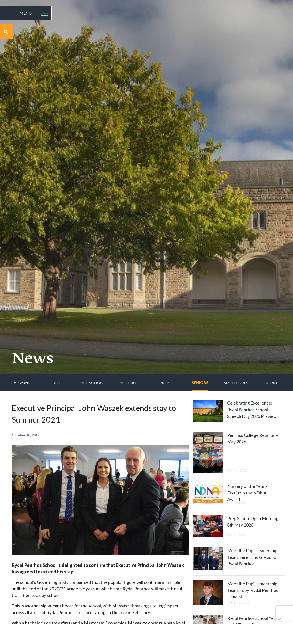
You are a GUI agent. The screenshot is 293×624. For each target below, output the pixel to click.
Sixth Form (236, 382)
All (57, 382)
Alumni (21, 382)
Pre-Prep (129, 382)
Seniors (200, 382)
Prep (164, 382)
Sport (271, 382)
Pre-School (93, 382)
